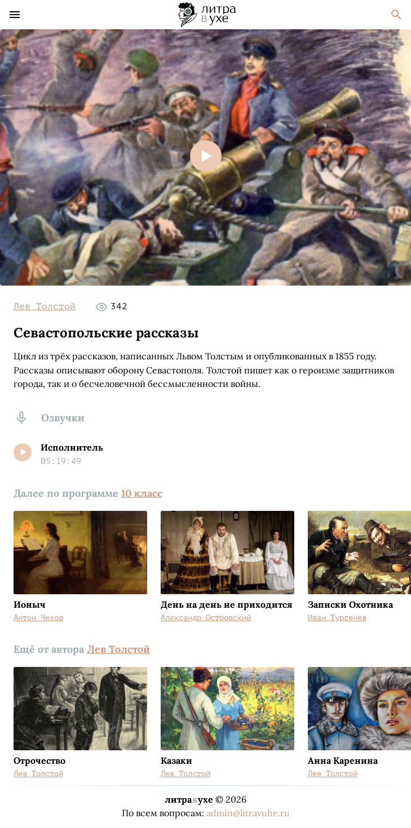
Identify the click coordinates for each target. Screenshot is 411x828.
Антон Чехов (38, 617)
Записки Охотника (350, 604)
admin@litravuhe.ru (248, 812)
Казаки (176, 760)
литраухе (189, 799)
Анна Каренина (343, 760)
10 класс (141, 493)
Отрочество (39, 760)
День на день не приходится (226, 604)
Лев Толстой (45, 306)
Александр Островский (206, 617)
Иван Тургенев (337, 617)
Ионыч (30, 604)
